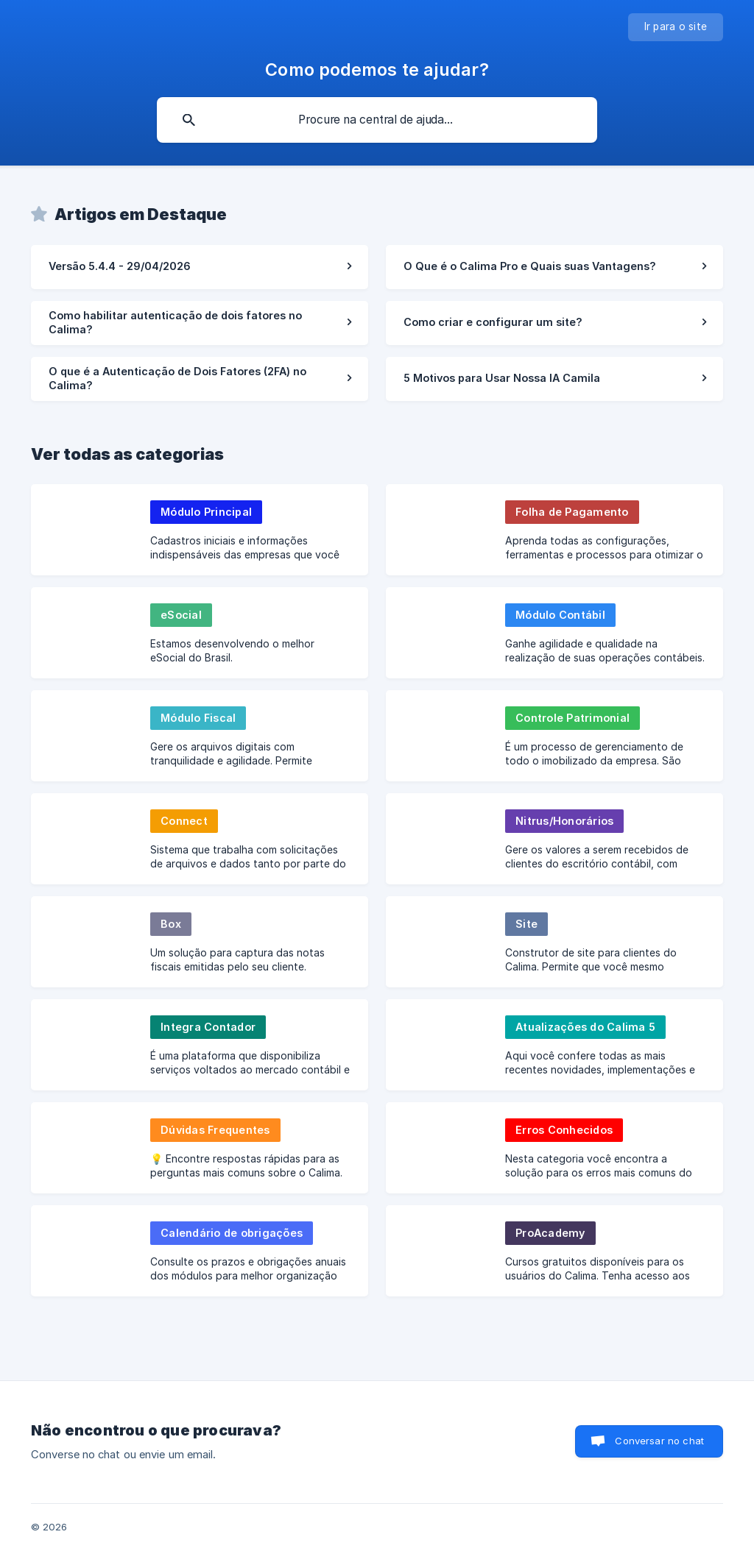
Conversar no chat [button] (659, 1441)
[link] (199, 267)
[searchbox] (377, 120)
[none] (676, 27)
